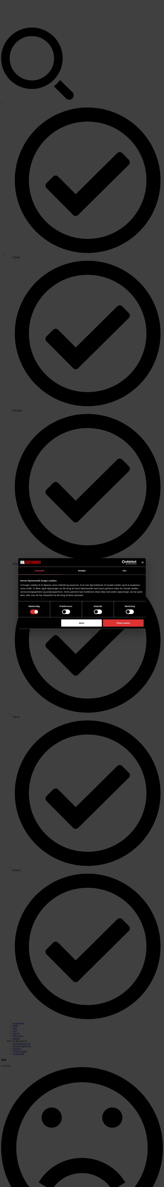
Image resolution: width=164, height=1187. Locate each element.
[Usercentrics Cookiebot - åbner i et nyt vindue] (124, 562)
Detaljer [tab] (82, 570)
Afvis (81, 623)
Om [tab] (124, 570)
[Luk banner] (143, 562)
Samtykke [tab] (40, 570)
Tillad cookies (123, 623)
